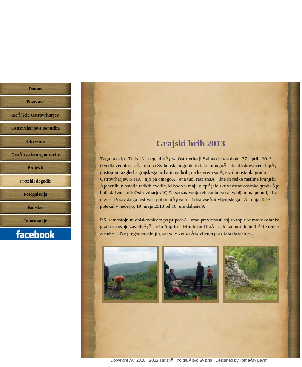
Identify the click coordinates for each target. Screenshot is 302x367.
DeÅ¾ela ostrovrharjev (151, 39)
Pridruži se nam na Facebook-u (37, 236)
